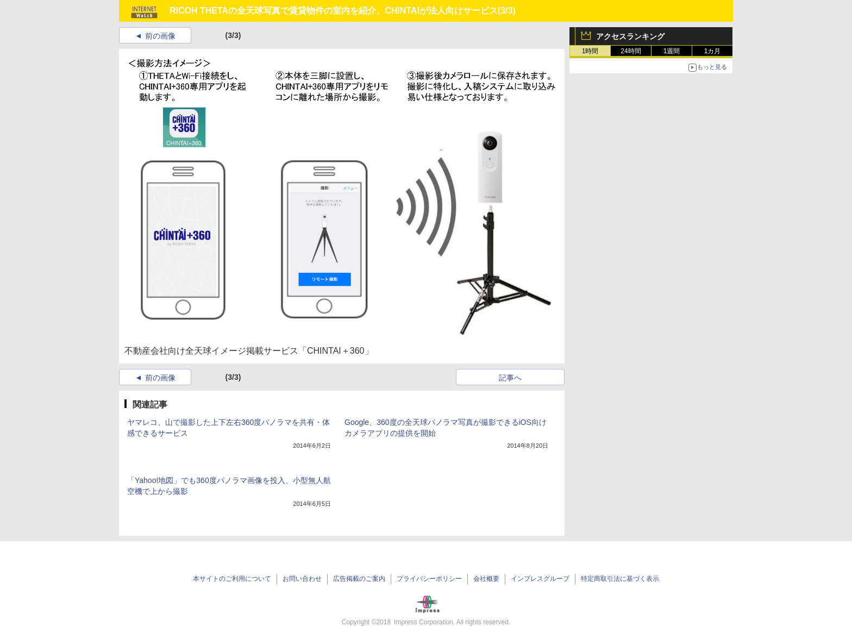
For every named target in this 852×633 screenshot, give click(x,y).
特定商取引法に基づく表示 (620, 578)
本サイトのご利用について (232, 578)
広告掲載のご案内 (359, 578)
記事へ (510, 377)
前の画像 (160, 36)
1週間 (671, 51)
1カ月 (712, 51)
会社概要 (486, 578)
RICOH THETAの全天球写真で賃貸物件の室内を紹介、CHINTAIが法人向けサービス (334, 10)
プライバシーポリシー (429, 578)
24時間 (631, 51)
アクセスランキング (630, 36)
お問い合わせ (302, 578)
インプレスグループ (540, 578)
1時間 (590, 51)
